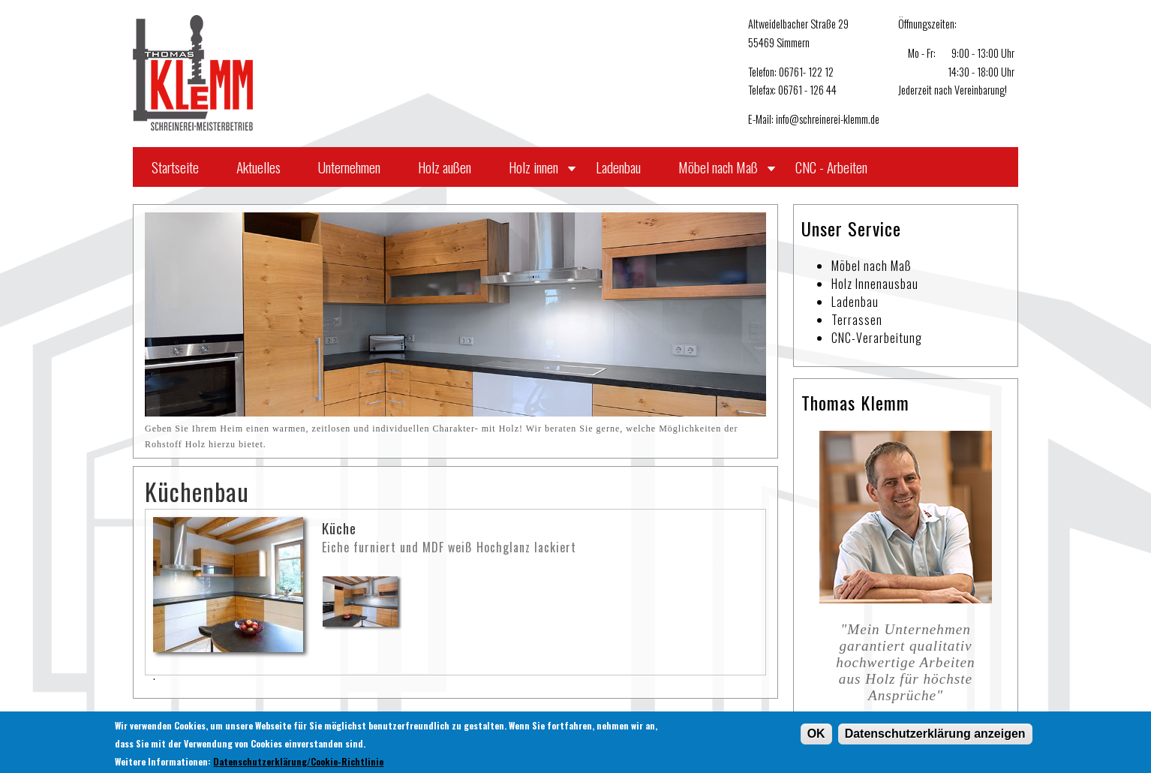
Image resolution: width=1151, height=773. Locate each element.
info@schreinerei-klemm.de (827, 119)
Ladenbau (618, 167)
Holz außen (444, 167)
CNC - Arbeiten (831, 167)
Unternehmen (349, 167)
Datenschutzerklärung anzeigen (935, 735)
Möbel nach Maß (718, 167)
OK (816, 735)
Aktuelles (258, 167)
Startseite (175, 167)
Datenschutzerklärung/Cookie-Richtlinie (298, 763)
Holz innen (533, 167)
